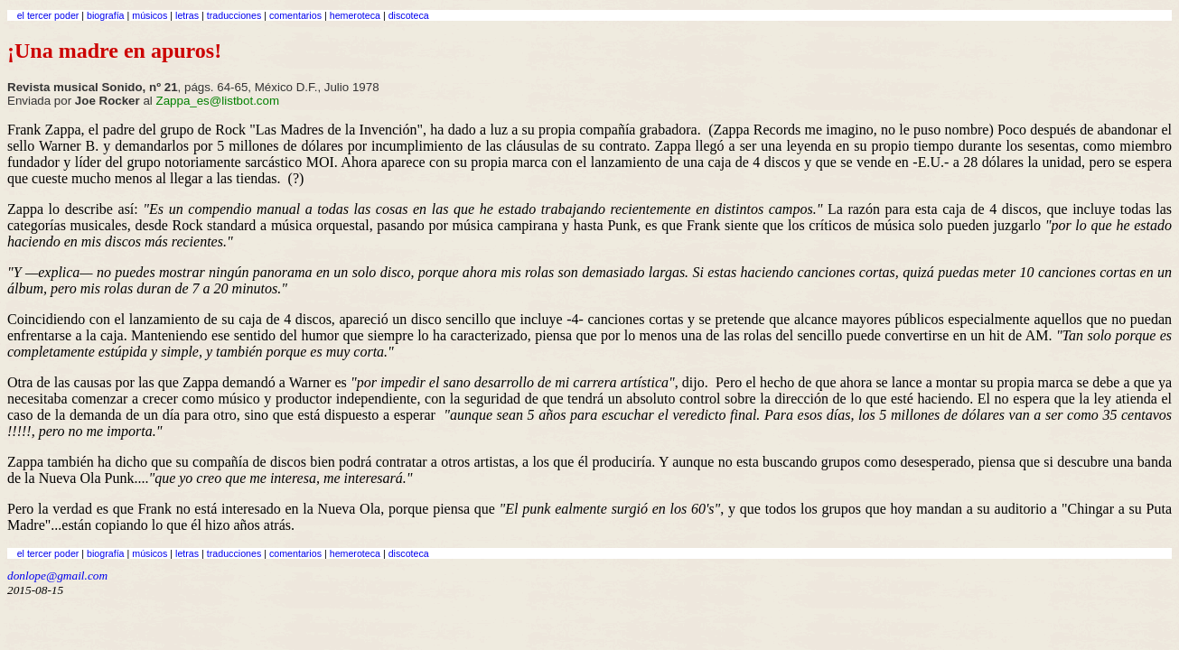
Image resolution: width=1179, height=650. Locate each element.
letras (187, 15)
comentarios (295, 15)
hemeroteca (355, 15)
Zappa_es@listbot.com (218, 100)
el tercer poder (48, 15)
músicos (149, 15)
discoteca (408, 15)
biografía (105, 15)
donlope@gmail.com (57, 575)
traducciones (234, 15)
